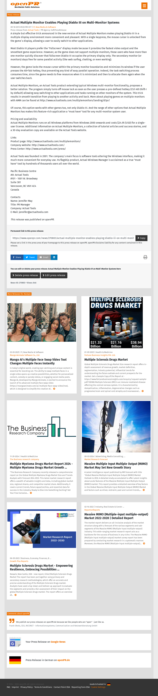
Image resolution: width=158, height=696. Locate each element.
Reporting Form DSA (81, 687)
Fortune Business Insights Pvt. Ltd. (99, 355)
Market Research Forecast (96, 459)
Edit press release (54, 275)
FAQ (8, 687)
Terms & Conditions (43, 687)
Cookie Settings (98, 687)
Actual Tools (33, 30)
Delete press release (25, 275)
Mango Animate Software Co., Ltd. (25, 355)
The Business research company (24, 459)
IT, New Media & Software (44, 27)
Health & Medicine (104, 352)
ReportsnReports (92, 510)
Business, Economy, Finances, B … (36, 558)
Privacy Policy (26, 687)
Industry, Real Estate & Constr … (109, 507)
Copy (141, 238)
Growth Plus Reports (19, 561)
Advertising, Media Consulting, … (110, 456)
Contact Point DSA (62, 687)
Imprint (15, 687)
